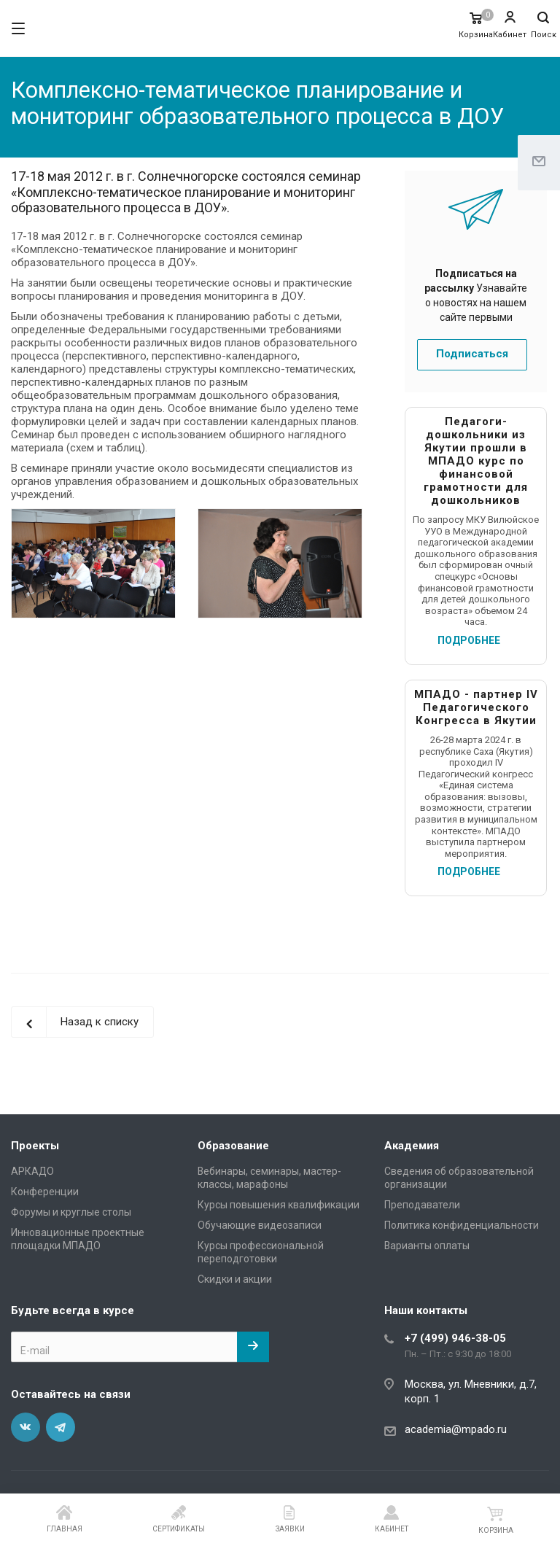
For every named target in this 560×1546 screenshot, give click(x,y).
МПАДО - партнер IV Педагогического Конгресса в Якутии (476, 707)
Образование (233, 1145)
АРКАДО (32, 1171)
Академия (411, 1145)
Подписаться (472, 353)
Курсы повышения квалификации (278, 1205)
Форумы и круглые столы (71, 1212)
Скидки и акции (235, 1279)
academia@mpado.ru (456, 1429)
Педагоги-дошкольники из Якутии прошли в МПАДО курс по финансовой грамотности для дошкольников (476, 461)
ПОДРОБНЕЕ (469, 640)
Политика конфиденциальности (461, 1225)
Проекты (35, 1145)
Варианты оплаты (427, 1245)
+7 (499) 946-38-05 (455, 1338)
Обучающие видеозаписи (260, 1225)
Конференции (45, 1191)
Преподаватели (422, 1205)
